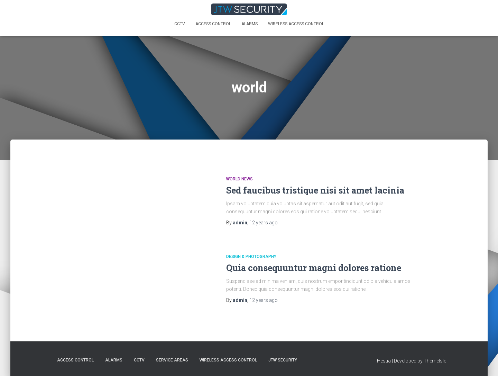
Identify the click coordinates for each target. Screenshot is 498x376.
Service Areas (172, 360)
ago (263, 222)
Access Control (213, 23)
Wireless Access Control (296, 23)
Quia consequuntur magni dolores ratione (313, 268)
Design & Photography (251, 256)
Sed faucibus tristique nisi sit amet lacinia (315, 190)
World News (239, 179)
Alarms (249, 23)
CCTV (179, 23)
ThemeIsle (435, 361)
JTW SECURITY (282, 360)
